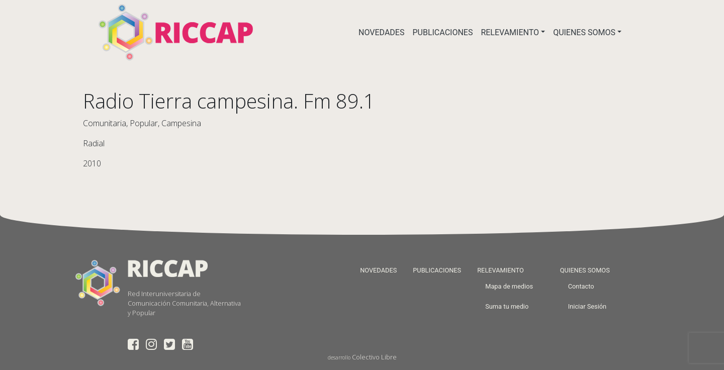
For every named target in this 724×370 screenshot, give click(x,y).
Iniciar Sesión (587, 306)
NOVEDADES (381, 32)
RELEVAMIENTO (510, 32)
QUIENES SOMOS (584, 32)
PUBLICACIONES (442, 32)
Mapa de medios (509, 286)
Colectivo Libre (374, 356)
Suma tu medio (506, 306)
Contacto (581, 286)
